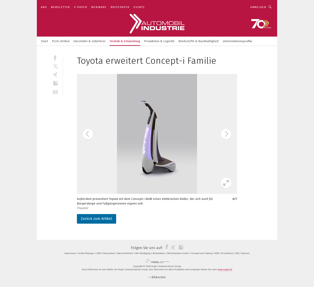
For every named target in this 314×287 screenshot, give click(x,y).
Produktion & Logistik (159, 41)
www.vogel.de (225, 269)
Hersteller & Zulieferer (89, 41)
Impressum (70, 253)
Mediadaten (159, 253)
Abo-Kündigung (143, 253)
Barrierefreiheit (125, 253)
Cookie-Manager (86, 253)
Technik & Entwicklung (125, 41)
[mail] (55, 91)
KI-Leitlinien (227, 253)
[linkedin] (55, 83)
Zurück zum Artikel (96, 218)
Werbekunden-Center (178, 253)
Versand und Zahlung (202, 253)
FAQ (238, 253)
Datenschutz (109, 253)
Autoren (246, 253)
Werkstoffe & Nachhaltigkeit (198, 41)
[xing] (55, 74)
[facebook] (55, 57)
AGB (99, 253)
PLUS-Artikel (60, 41)
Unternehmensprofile (237, 41)
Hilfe (217, 253)
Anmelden (258, 7)
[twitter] (55, 66)
